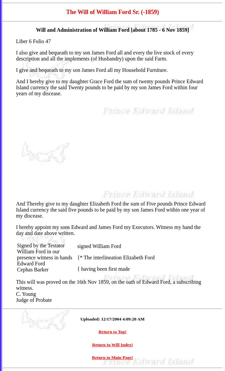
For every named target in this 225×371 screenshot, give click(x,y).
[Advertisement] (112, 149)
